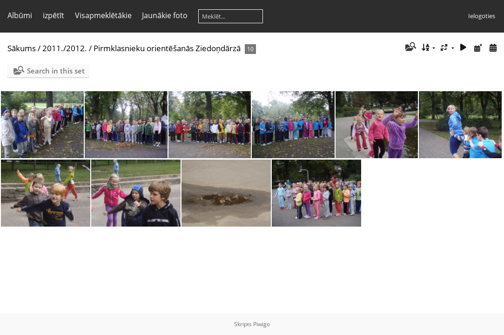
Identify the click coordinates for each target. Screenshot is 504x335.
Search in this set (56, 70)
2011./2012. (64, 48)
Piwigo (261, 324)
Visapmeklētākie (103, 15)
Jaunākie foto (165, 15)
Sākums (21, 48)
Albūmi (19, 15)
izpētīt (53, 15)
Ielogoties (481, 16)
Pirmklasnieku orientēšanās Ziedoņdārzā (167, 48)
